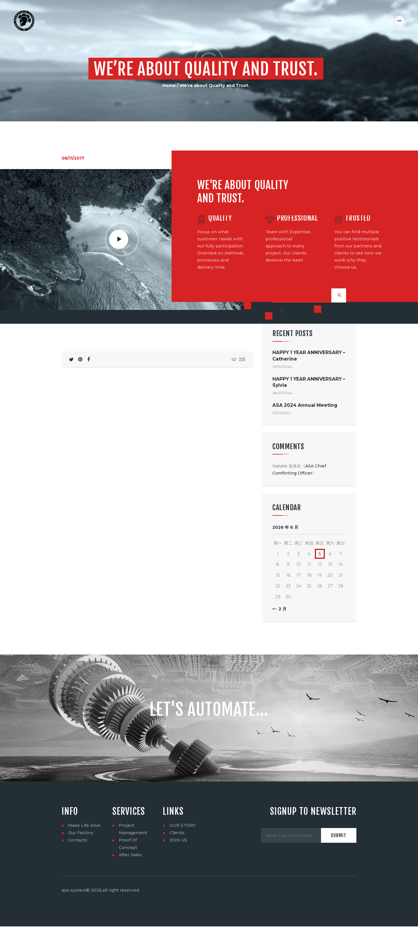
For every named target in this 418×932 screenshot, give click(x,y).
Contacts (77, 841)
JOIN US (178, 841)
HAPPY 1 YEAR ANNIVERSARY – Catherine (308, 356)
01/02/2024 (282, 367)
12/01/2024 (281, 414)
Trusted (357, 218)
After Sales (130, 855)
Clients (177, 833)
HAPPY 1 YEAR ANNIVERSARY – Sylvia (308, 383)
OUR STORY (182, 826)
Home (169, 85)
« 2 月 (281, 609)
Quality (220, 218)
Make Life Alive (84, 826)
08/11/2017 (73, 158)
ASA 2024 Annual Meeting (304, 406)
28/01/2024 (282, 393)
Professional (297, 218)
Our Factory (80, 833)
